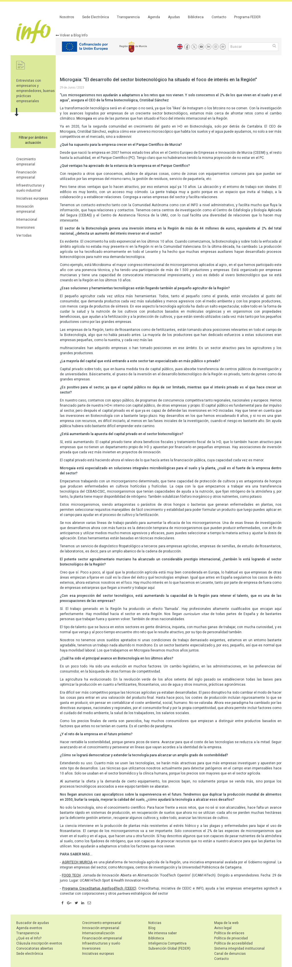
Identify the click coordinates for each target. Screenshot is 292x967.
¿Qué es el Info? (28, 938)
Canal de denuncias (230, 954)
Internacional (26, 220)
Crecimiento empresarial (101, 923)
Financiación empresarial (102, 938)
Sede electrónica (29, 954)
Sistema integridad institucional (239, 948)
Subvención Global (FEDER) (169, 948)
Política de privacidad (231, 938)
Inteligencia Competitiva (167, 943)
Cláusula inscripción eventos (39, 943)
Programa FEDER (247, 17)
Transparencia (128, 17)
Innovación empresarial (100, 928)
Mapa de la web (226, 923)
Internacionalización (98, 933)
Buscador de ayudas (32, 923)
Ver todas (24, 235)
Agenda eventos (29, 928)
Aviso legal (223, 928)
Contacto (219, 17)
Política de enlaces (229, 933)
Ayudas (174, 17)
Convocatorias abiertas (34, 948)
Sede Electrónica (95, 17)
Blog (151, 928)
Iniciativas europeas (32, 198)
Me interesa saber (162, 933)
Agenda (154, 17)
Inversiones (25, 228)
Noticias (154, 923)
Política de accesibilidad (233, 943)
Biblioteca (196, 17)
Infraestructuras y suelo (101, 943)
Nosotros (67, 17)
